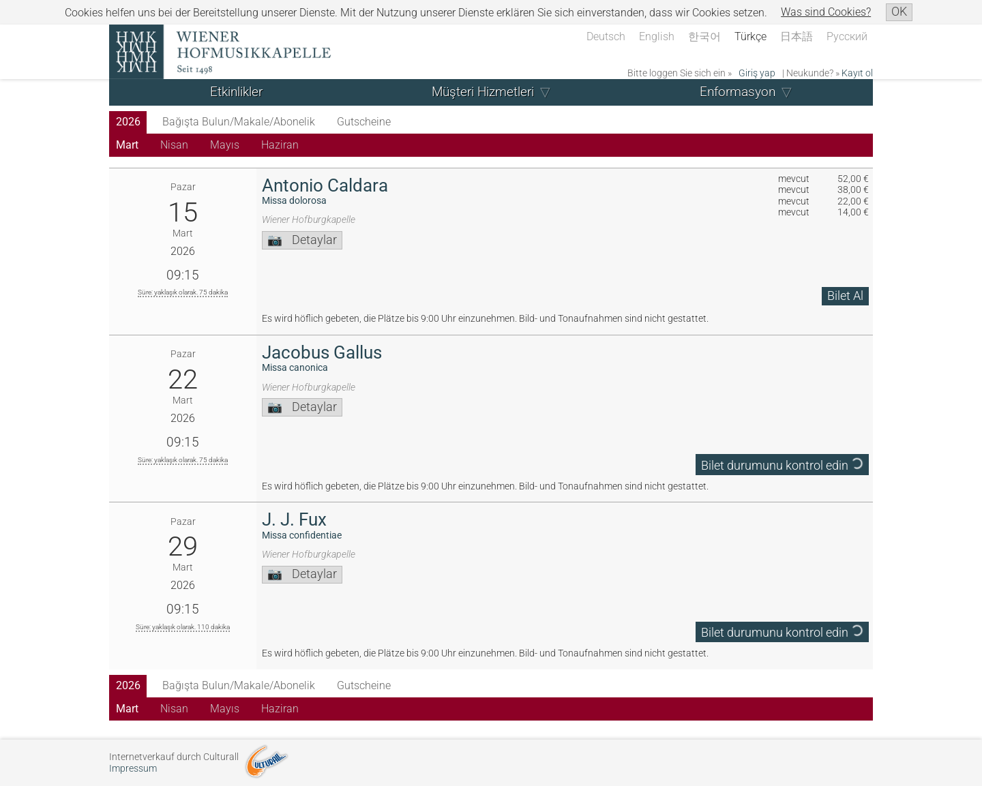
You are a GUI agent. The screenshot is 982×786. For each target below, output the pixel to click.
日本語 (796, 36)
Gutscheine (364, 121)
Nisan (174, 144)
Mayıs (224, 144)
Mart (127, 144)
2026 (128, 121)
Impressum (133, 768)
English (656, 36)
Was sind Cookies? (826, 11)
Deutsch (605, 36)
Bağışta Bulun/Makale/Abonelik (238, 121)
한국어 (704, 36)
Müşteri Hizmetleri (483, 92)
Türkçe (750, 36)
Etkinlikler (236, 92)
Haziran (280, 144)
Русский (847, 36)
